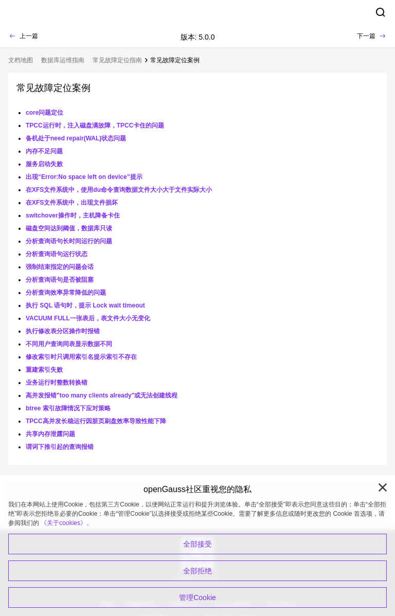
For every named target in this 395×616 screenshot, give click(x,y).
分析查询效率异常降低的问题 (66, 292)
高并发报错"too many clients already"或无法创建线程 (101, 395)
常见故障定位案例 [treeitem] (175, 60)
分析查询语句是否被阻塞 (60, 279)
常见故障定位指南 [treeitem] (117, 60)
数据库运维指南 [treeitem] (62, 60)
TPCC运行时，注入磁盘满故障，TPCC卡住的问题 (95, 125)
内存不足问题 (44, 151)
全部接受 (197, 544)
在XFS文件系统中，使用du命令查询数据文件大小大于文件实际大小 (119, 189)
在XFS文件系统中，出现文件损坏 (72, 202)
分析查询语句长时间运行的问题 (69, 241)
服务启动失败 (44, 164)
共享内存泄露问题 (50, 434)
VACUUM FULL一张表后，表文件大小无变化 (88, 318)
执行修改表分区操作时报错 (63, 331)
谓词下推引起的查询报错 (60, 446)
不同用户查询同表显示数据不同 (69, 344)
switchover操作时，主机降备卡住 (73, 215)
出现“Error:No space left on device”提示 (84, 176)
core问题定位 (44, 112)
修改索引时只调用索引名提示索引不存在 (81, 356)
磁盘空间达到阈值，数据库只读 (69, 228)
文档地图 (20, 60)
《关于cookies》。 (67, 523)
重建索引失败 (44, 369)
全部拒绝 (197, 571)
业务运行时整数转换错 (56, 382)
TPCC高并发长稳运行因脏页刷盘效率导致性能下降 (96, 421)
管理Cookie (197, 597)
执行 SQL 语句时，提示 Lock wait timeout (85, 305)
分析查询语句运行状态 (56, 254)
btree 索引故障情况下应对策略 (68, 408)
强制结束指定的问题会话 (60, 266)
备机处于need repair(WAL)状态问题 (76, 138)
